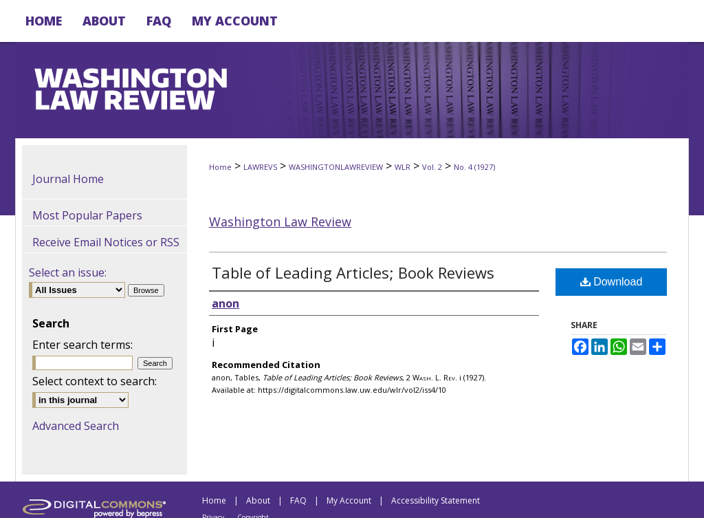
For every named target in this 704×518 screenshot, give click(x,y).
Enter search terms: (82, 344)
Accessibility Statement (435, 500)
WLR (402, 167)
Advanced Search (75, 425)
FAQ (298, 500)
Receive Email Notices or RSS (105, 242)
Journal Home (68, 178)
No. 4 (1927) (474, 167)
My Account (349, 500)
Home (220, 167)
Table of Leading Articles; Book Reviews (353, 272)
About (258, 500)
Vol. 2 (432, 167)
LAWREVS (260, 167)
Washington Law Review (280, 221)
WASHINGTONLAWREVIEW (336, 167)
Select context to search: (94, 381)
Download (611, 282)
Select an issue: (68, 272)
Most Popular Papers (87, 215)
